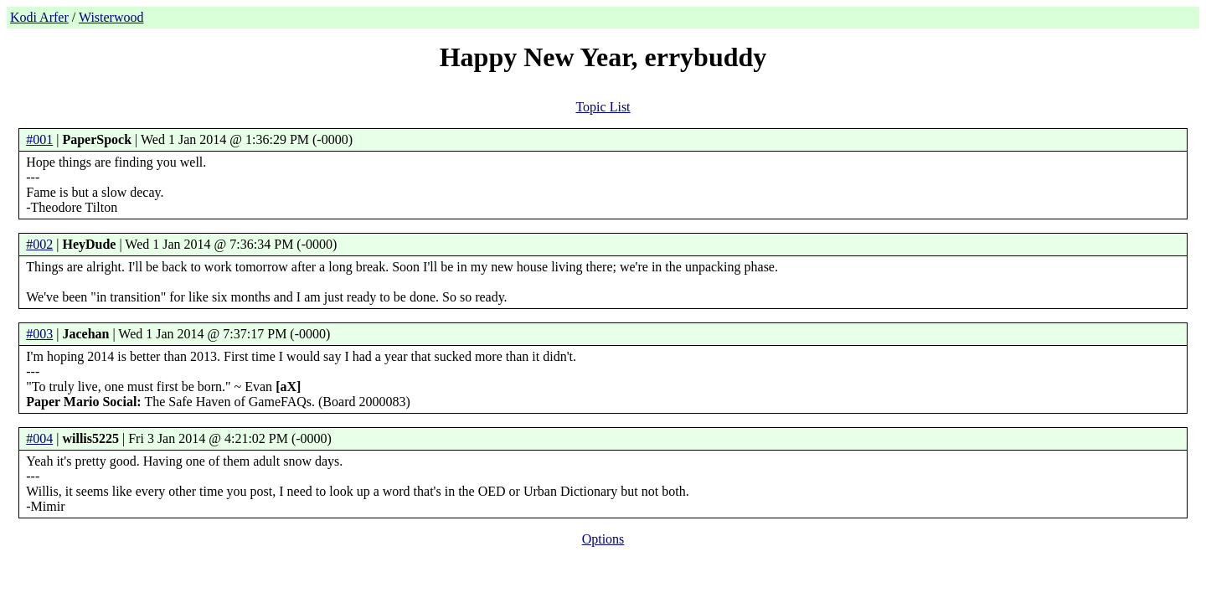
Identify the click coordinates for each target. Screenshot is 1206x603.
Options (603, 539)
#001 (39, 139)
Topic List (602, 107)
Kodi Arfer (39, 17)
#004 (39, 438)
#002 (39, 244)
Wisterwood (111, 17)
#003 (39, 334)
